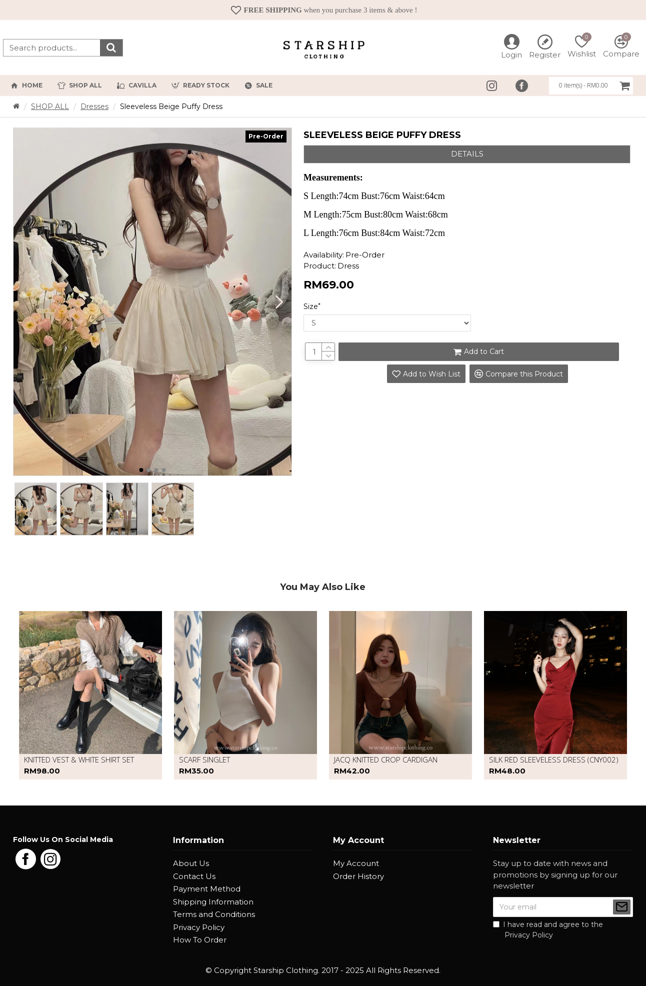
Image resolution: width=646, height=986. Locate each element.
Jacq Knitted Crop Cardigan (386, 759)
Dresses (94, 106)
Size (311, 306)
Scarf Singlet (204, 759)
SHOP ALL (50, 106)
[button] (279, 301)
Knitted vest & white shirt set (79, 759)
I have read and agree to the (548, 930)
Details (467, 153)
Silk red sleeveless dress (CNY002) (553, 759)
